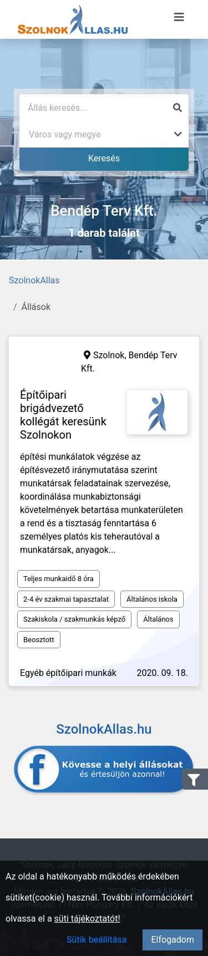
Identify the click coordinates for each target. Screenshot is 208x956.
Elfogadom (172, 939)
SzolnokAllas (34, 280)
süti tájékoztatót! (87, 918)
